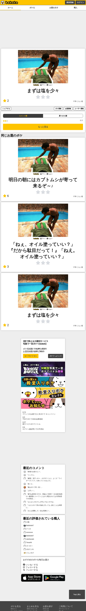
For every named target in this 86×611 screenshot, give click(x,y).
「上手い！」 (29, 491)
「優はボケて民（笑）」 (33, 487)
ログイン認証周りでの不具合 (43, 428)
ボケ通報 (58, 108)
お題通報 (68, 108)
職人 (75, 8)
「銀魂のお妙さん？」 (32, 471)
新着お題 (46, 609)
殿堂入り (14, 609)
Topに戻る (76, 594)
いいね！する (30, 565)
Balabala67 (29, 525)
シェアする (6, 108)
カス (81, 120)
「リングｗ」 (29, 475)
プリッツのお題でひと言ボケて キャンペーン (43, 413)
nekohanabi (29, 539)
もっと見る (43, 127)
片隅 (26, 522)
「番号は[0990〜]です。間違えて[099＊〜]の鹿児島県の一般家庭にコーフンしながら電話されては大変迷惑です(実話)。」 (43, 496)
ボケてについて (64, 609)
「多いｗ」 (29, 484)
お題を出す (53, 8)
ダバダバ (28, 546)
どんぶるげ (29, 553)
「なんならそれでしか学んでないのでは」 (39, 502)
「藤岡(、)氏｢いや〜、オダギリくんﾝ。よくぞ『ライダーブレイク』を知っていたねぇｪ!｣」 (43, 479)
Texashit (28, 542)
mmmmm (28, 532)
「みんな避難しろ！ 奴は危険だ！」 (37, 511)
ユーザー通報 (79, 108)
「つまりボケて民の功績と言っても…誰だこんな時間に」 (43, 506)
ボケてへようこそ (56, 356)
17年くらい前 (78, 101)
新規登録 (69, 2)
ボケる (32, 8)
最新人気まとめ (32, 609)
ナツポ (27, 529)
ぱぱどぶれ (29, 549)
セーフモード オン (31, 356)
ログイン (80, 2)
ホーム (10, 8)
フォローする (30, 567)
